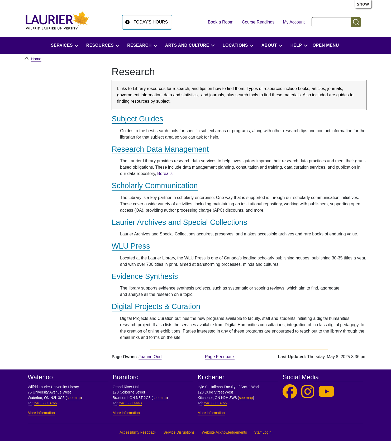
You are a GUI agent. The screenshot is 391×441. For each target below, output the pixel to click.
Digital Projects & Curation (156, 306)
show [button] (363, 4)
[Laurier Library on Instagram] (307, 392)
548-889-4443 (130, 403)
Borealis (165, 173)
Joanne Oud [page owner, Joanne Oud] (150, 356)
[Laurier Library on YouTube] (326, 392)
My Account (294, 22)
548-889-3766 (45, 403)
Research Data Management (160, 149)
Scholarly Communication (155, 185)
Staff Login (262, 432)
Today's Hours (151, 22)
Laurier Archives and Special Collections (179, 222)
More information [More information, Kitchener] (211, 413)
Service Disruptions (178, 432)
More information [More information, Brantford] (126, 413)
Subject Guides (137, 119)
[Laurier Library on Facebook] (290, 392)
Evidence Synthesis (145, 276)
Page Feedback (220, 356)
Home (36, 59)
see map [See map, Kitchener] (246, 398)
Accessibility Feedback (138, 432)
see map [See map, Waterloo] (74, 398)
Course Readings (258, 22)
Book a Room (220, 22)
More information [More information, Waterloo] (41, 413)
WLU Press (131, 246)
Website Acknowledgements (224, 432)
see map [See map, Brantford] (160, 398)
